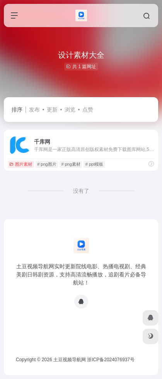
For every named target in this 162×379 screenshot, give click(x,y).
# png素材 (70, 164)
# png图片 (46, 164)
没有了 (81, 191)
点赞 (87, 109)
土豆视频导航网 (69, 359)
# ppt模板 (94, 164)
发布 (34, 109)
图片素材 (20, 164)
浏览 (70, 109)
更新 (52, 109)
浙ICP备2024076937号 (111, 359)
